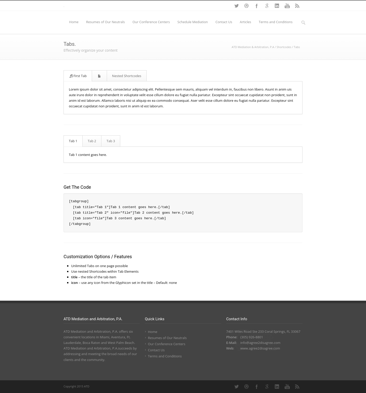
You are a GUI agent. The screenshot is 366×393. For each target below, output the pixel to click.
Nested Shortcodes (126, 76)
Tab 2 (92, 141)
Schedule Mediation (192, 22)
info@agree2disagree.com (260, 342)
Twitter (236, 6)
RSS (297, 6)
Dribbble (246, 6)
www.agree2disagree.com (260, 348)
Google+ (267, 6)
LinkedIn (277, 6)
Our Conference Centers (151, 22)
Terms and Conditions (276, 22)
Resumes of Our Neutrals (105, 22)
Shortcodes (284, 47)
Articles (245, 22)
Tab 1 (73, 141)
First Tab (78, 76)
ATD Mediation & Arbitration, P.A (253, 47)
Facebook (257, 6)
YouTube (287, 6)
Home (74, 22)
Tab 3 (110, 141)
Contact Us (224, 22)
